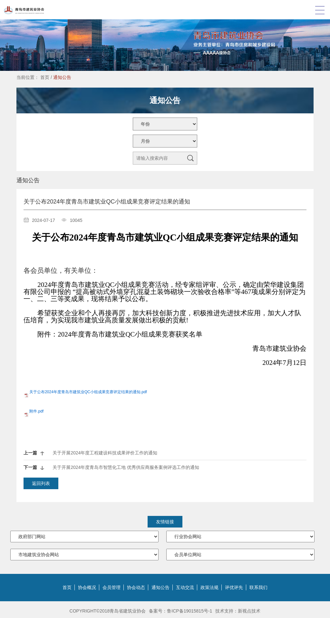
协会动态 (136, 587)
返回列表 (41, 483)
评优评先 (234, 587)
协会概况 (87, 587)
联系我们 (258, 587)
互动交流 (185, 587)
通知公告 (62, 77)
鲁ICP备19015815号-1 (189, 610)
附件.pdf (36, 411)
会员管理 (111, 587)
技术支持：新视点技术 (237, 610)
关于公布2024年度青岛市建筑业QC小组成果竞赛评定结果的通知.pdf (88, 392)
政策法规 (209, 587)
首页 (44, 77)
